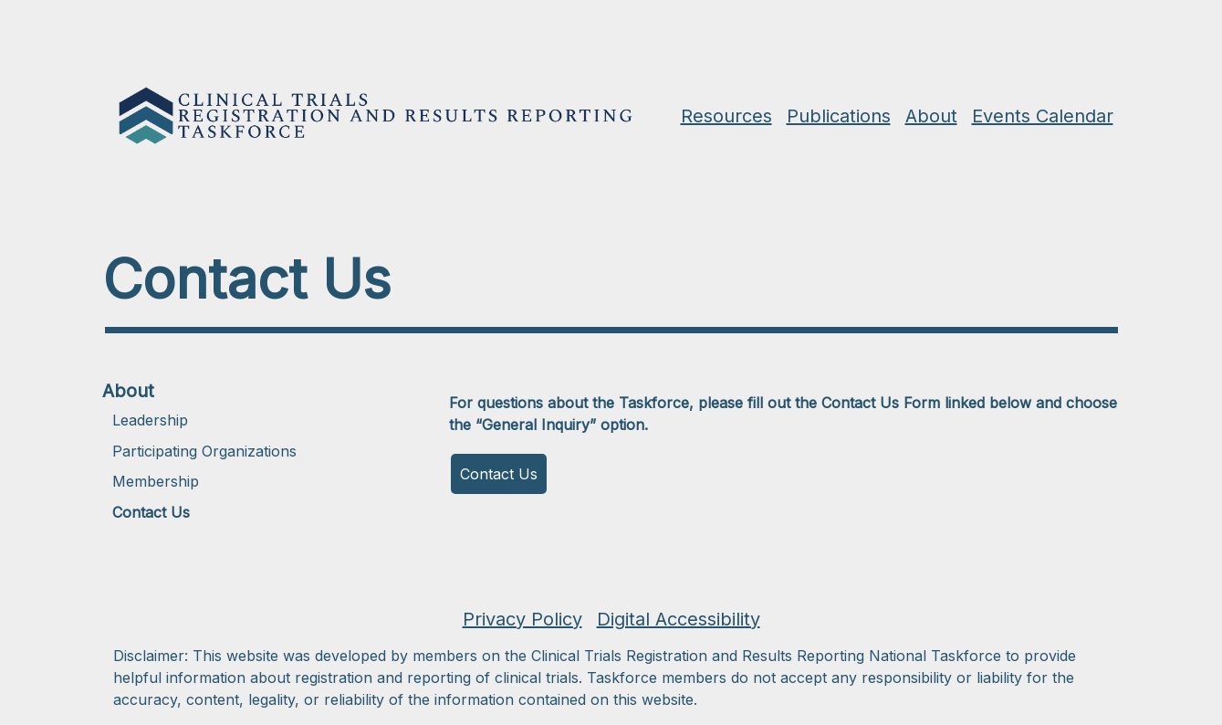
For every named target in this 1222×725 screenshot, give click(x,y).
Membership (155, 481)
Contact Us (151, 512)
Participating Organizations (204, 451)
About (128, 391)
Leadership (150, 420)
